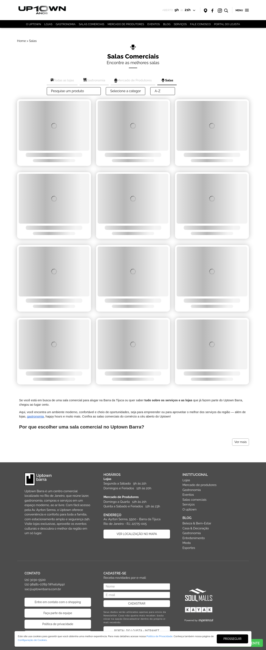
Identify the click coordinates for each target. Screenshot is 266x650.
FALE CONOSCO (200, 24)
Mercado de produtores (199, 485)
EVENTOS (153, 24)
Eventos (188, 495)
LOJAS (48, 24)
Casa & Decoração (195, 528)
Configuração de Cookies (32, 640)
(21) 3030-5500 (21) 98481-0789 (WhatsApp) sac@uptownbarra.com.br (45, 584)
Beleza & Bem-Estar (196, 523)
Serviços (188, 504)
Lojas (186, 480)
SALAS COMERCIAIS (91, 24)
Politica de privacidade (57, 624)
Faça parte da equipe (57, 613)
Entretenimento (193, 538)
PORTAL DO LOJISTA (227, 24)
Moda (186, 543)
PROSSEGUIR (232, 638)
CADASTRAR (136, 603)
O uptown (189, 509)
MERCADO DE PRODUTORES (126, 24)
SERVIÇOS (180, 24)
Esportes (188, 548)
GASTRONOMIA (65, 24)
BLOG (166, 24)
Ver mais (240, 442)
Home (21, 41)
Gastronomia (191, 490)
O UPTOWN (33, 24)
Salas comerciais (194, 500)
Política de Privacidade (160, 636)
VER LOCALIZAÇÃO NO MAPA (137, 534)
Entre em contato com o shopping (58, 602)
